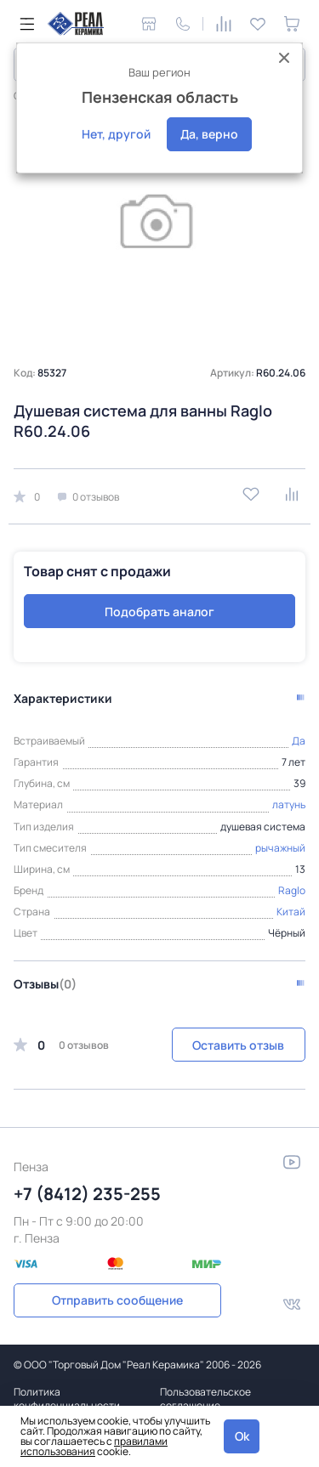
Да (298, 741)
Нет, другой (116, 134)
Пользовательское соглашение (205, 1399)
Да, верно (209, 134)
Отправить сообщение (117, 1300)
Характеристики (63, 698)
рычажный (280, 848)
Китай (290, 911)
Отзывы (45, 984)
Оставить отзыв (238, 1045)
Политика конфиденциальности (67, 1399)
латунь (288, 804)
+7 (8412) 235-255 (87, 1193)
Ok (242, 1436)
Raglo (291, 890)
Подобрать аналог (159, 611)
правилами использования (94, 1446)
